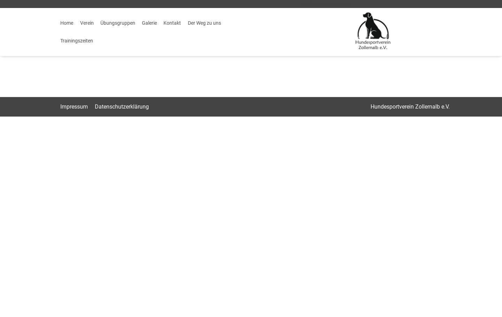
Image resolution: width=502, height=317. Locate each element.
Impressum (74, 106)
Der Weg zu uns (204, 23)
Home (66, 23)
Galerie (149, 23)
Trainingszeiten (76, 40)
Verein (87, 23)
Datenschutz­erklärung (122, 106)
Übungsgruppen (117, 23)
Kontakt (172, 23)
